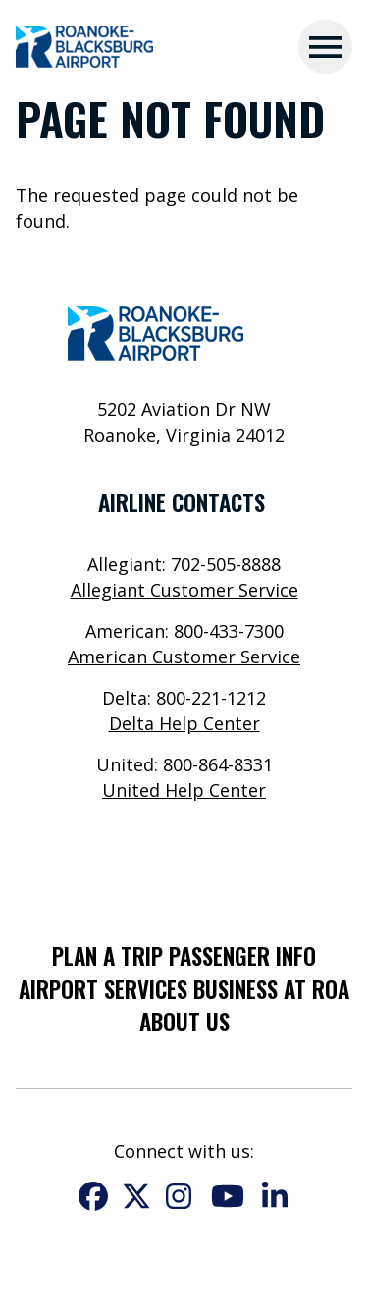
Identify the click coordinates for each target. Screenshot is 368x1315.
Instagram (179, 1196)
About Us (184, 1021)
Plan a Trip (107, 956)
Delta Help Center (184, 723)
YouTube (227, 1196)
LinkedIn (275, 1196)
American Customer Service (184, 656)
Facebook (93, 1196)
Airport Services (103, 989)
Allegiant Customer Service (184, 590)
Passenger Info (242, 956)
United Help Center (184, 790)
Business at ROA (271, 989)
